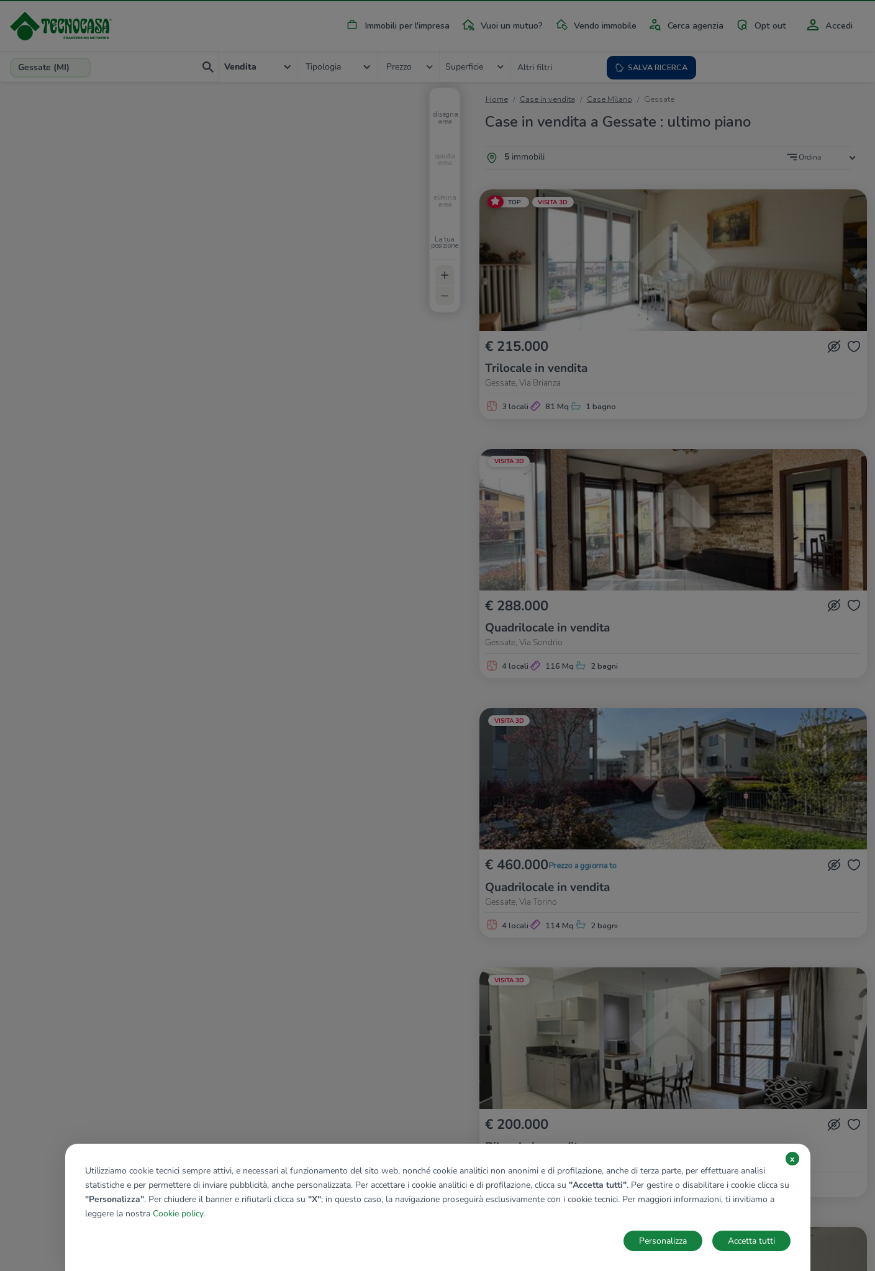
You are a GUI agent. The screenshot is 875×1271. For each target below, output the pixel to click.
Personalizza (663, 1241)
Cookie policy (178, 1213)
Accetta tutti (751, 1241)
